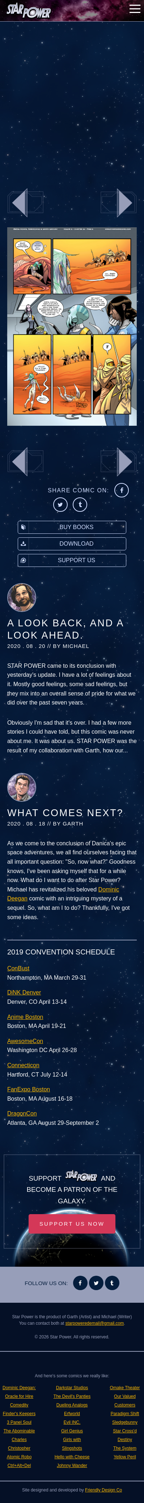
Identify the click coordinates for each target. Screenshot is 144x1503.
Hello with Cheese (72, 1456)
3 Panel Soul (19, 1422)
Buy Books (55, 527)
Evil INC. (72, 1422)
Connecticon (23, 1065)
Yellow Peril (125, 1456)
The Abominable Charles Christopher (19, 1439)
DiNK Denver (24, 992)
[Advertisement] (72, 100)
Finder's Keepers (19, 1413)
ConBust (18, 968)
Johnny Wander (72, 1465)
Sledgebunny (124, 1422)
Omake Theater (125, 1387)
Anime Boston (25, 1017)
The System (124, 1448)
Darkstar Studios (72, 1387)
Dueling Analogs (72, 1405)
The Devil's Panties (72, 1396)
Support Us (56, 560)
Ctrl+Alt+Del (19, 1465)
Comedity (19, 1405)
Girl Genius (72, 1430)
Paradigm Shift (125, 1413)
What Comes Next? (65, 813)
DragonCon (22, 1113)
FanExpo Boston (28, 1089)
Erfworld (72, 1413)
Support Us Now (72, 1224)
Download (56, 544)
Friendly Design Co (103, 1490)
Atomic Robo (19, 1456)
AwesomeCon (25, 1041)
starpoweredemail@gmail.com (94, 1323)
